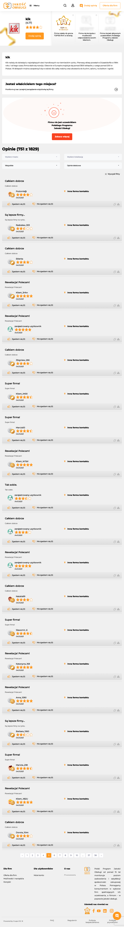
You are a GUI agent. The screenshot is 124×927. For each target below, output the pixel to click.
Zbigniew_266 (23, 360)
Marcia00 (20, 427)
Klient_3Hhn (22, 292)
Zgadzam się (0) (18, 204)
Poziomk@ (21, 191)
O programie (70, 874)
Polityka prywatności (112, 921)
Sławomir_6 (21, 630)
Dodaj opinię (90, 6)
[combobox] (31, 157)
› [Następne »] (101, 855)
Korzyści (7, 880)
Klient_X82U (22, 799)
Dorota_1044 (22, 832)
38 (95, 855)
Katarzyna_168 (23, 664)
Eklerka (19, 259)
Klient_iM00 (21, 394)
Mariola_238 (22, 765)
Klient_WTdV (22, 461)
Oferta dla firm (110, 5)
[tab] (16, 869)
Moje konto (39, 874)
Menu (36, 5)
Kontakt (67, 877)
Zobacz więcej (62, 136)
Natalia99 (20, 596)
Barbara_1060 (22, 731)
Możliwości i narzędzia (13, 877)
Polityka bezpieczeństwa (92, 921)
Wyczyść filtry (114, 174)
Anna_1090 (21, 697)
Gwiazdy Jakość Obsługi (14, 884)
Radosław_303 (23, 225)
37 (89, 855)
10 (77, 855)
